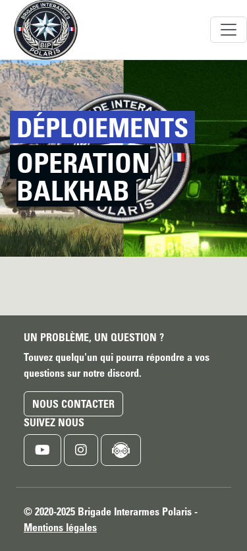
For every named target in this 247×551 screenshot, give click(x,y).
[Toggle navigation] (228, 29)
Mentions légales (60, 527)
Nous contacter (73, 403)
